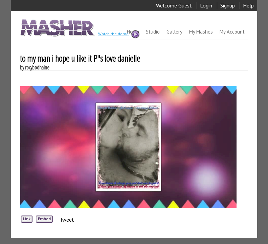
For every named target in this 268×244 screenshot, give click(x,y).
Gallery (174, 31)
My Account (232, 31)
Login (206, 5)
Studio (153, 31)
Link (26, 218)
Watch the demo (118, 34)
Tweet (67, 219)
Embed (44, 218)
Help (248, 5)
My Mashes (201, 31)
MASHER (56, 28)
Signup (227, 5)
